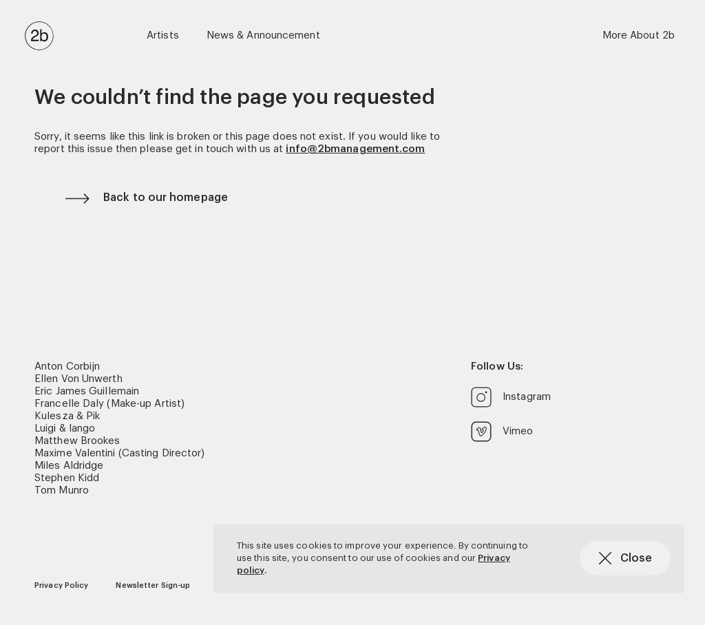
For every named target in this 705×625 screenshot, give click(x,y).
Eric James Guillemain (86, 391)
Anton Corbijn (67, 366)
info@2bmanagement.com (355, 149)
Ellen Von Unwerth (78, 379)
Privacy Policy (61, 585)
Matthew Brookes (77, 441)
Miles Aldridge (68, 465)
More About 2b (638, 35)
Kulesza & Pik (67, 416)
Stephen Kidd (66, 478)
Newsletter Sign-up (153, 585)
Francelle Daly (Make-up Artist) (109, 404)
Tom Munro (61, 490)
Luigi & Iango (64, 428)
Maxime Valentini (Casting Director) (119, 453)
